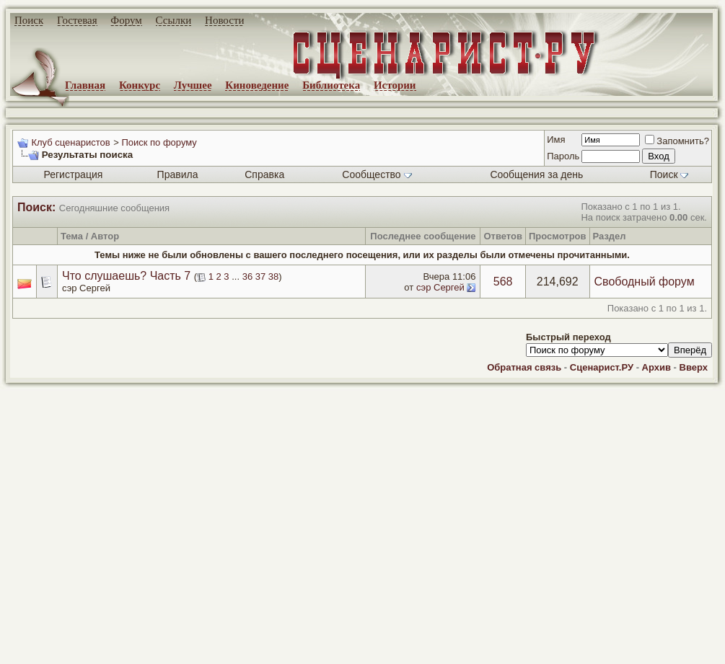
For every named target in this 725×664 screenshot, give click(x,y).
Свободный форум (644, 281)
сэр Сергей (86, 288)
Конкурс (139, 85)
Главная (85, 85)
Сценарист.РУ (601, 367)
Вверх (694, 367)
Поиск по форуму (158, 142)
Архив (656, 367)
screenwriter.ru (246, 641)
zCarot (577, 653)
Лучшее (193, 85)
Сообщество (376, 174)
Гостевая (77, 20)
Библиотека (331, 85)
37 (260, 276)
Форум (125, 20)
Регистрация (72, 174)
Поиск (28, 20)
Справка (264, 174)
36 (247, 276)
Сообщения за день (536, 174)
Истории (395, 85)
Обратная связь (524, 367)
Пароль (563, 156)
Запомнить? (677, 141)
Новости (224, 20)
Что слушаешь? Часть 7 (126, 276)
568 (503, 281)
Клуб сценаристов (70, 142)
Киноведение (257, 85)
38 (273, 276)
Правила (177, 174)
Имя (556, 139)
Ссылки (174, 20)
